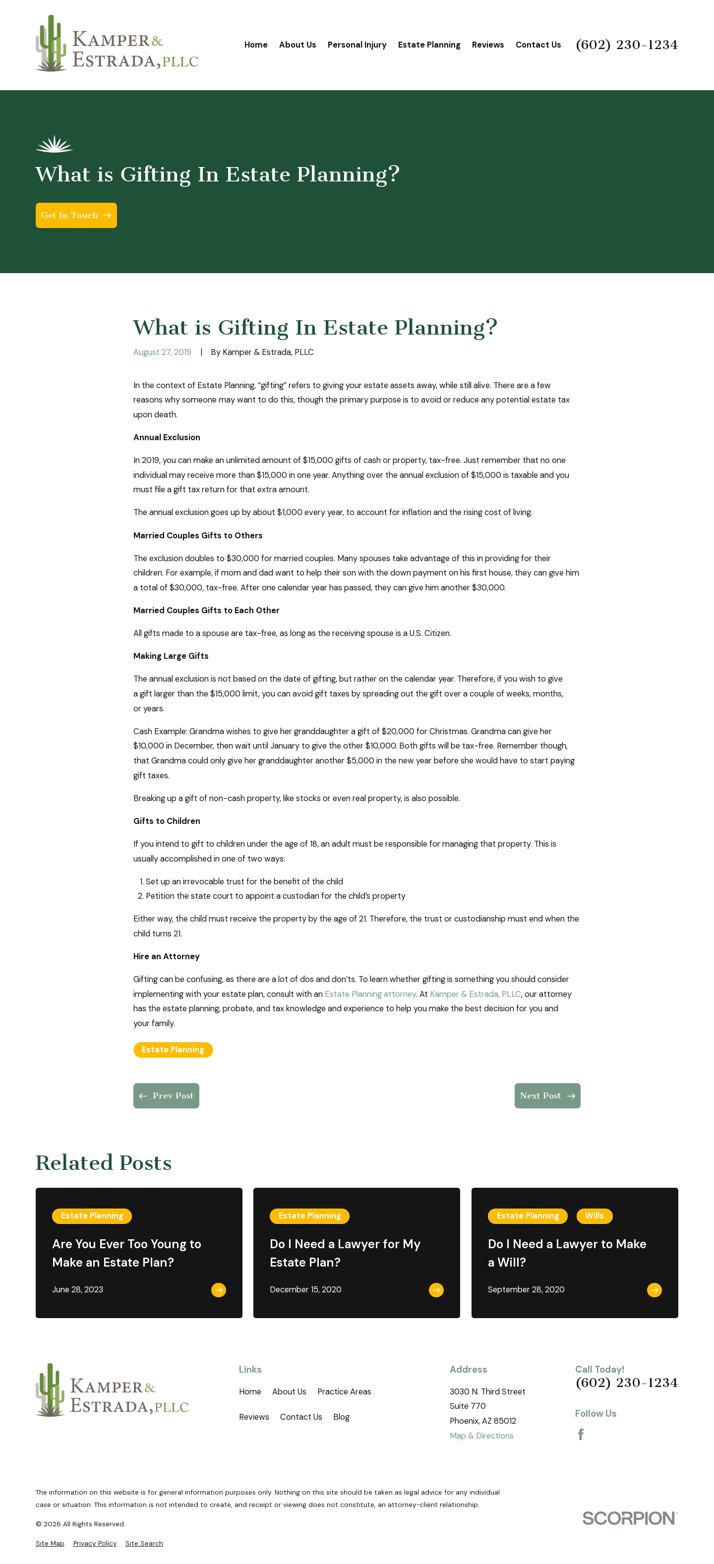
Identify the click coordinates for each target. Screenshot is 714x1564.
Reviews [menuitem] (488, 45)
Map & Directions (482, 1436)
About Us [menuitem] (297, 45)
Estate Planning (173, 1049)
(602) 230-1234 (626, 45)
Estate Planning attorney (370, 994)
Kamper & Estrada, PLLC (475, 994)
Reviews (254, 1417)
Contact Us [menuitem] (538, 45)
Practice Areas (344, 1392)
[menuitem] (50, 1543)
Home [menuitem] (256, 45)
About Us (289, 1392)
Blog (341, 1417)
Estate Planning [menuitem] (429, 45)
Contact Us (301, 1417)
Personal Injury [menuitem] (357, 45)
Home (250, 1392)
